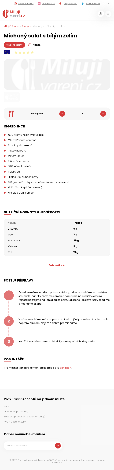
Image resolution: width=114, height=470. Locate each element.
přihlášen (65, 368)
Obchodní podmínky (16, 411)
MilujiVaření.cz (12, 26)
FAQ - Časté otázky (15, 421)
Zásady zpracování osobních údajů (24, 416)
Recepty (26, 26)
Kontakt (8, 406)
